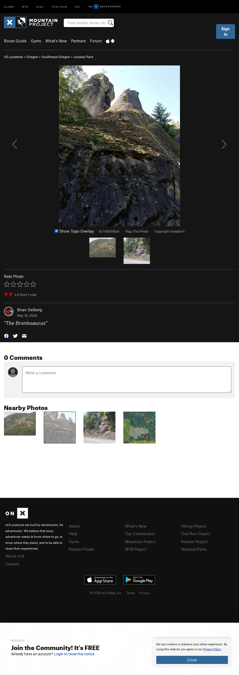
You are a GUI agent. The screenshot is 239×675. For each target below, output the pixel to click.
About (74, 526)
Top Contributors (140, 533)
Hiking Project (193, 526)
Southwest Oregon (56, 57)
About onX (15, 556)
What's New (56, 40)
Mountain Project (140, 541)
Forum (96, 40)
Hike (40, 6)
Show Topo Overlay (74, 231)
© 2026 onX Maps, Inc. (106, 593)
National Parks (194, 549)
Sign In (225, 31)
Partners (78, 40)
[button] (6, 336)
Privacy (144, 593)
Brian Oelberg (29, 309)
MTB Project (136, 549)
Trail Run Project (195, 533)
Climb (9, 6)
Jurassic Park (83, 57)
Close (192, 659)
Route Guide (15, 40)
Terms (130, 593)
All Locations (13, 57)
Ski (78, 6)
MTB (25, 6)
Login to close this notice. (74, 654)
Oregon (32, 57)
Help (73, 533)
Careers (12, 563)
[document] (192, 653)
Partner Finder (81, 549)
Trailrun (59, 6)
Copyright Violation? (169, 231)
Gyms (36, 40)
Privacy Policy (212, 649)
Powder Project (194, 541)
